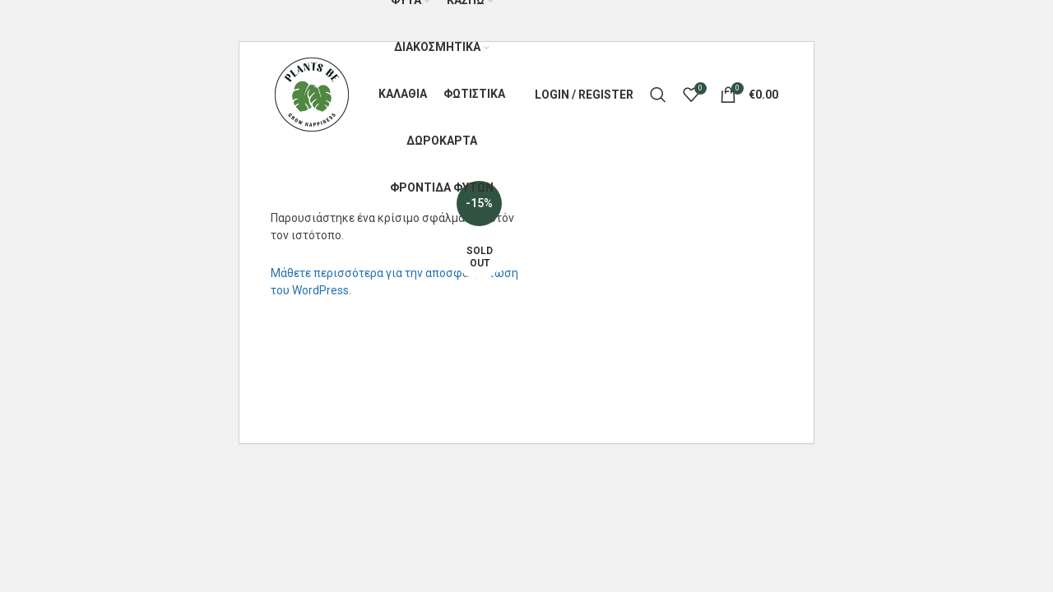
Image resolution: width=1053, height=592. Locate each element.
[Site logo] (312, 93)
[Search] (658, 94)
